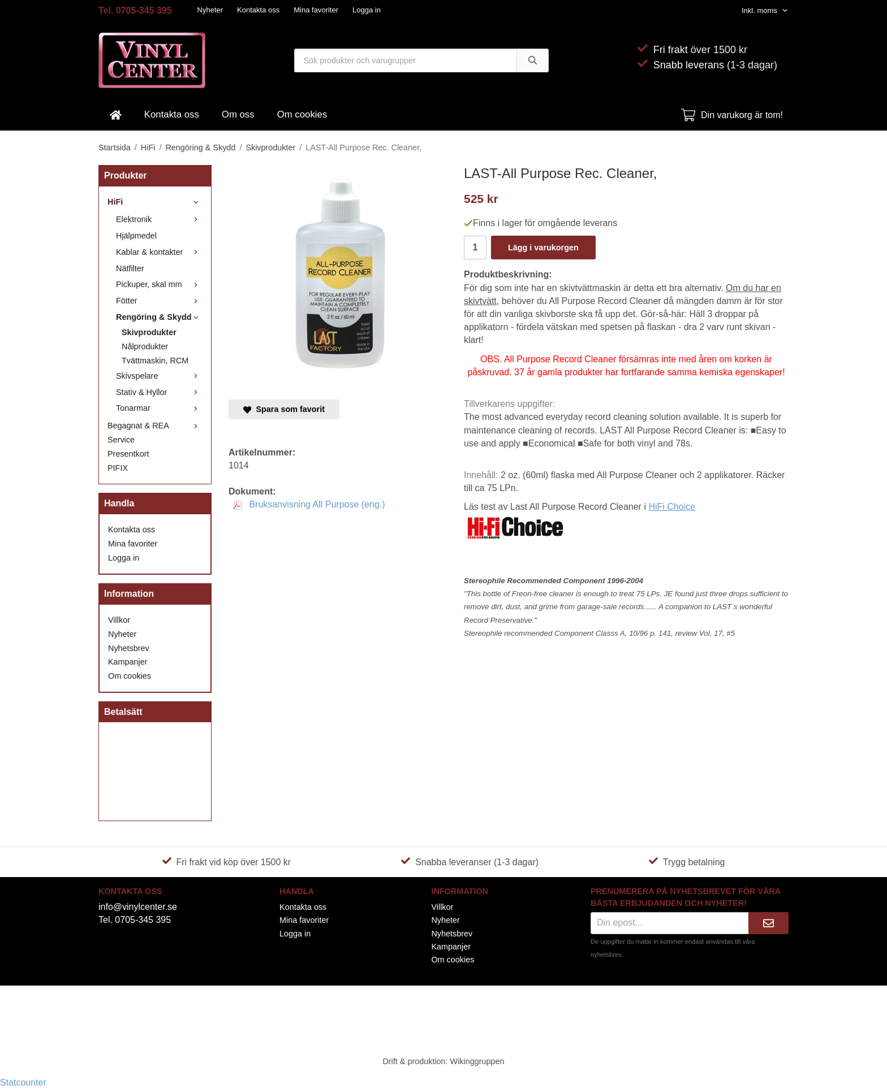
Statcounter (23, 1082)
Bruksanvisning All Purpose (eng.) (309, 504)
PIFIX (117, 467)
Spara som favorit (284, 409)
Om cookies (302, 114)
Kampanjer (128, 661)
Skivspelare (159, 375)
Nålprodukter (145, 346)
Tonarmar (159, 408)
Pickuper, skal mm (159, 284)
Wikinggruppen (477, 1061)
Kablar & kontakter (159, 252)
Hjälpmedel (136, 235)
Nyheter (210, 10)
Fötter (159, 300)
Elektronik (159, 219)
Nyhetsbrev (128, 648)
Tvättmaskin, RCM (155, 360)
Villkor (119, 619)
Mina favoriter (316, 10)
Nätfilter (130, 268)
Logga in (366, 10)
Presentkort (128, 453)
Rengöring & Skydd (159, 317)
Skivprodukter (149, 332)
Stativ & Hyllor (159, 392)
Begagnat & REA (155, 425)
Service (121, 439)
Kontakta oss (258, 10)
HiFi (155, 201)
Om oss (238, 114)
